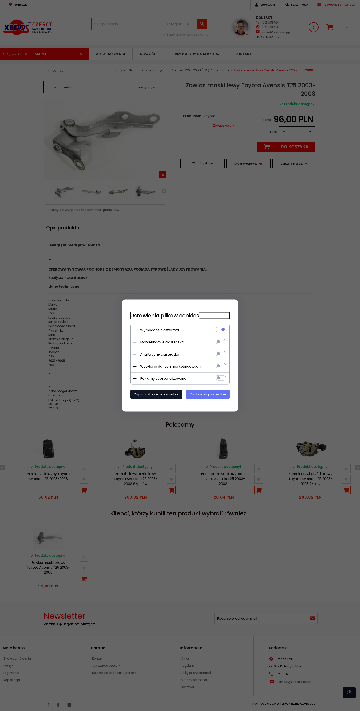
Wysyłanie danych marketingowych (170, 366)
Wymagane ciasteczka (159, 330)
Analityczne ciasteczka (159, 354)
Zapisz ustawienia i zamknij (156, 394)
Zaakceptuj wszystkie (208, 394)
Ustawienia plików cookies (164, 315)
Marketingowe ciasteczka (162, 342)
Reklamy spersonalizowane (163, 378)
